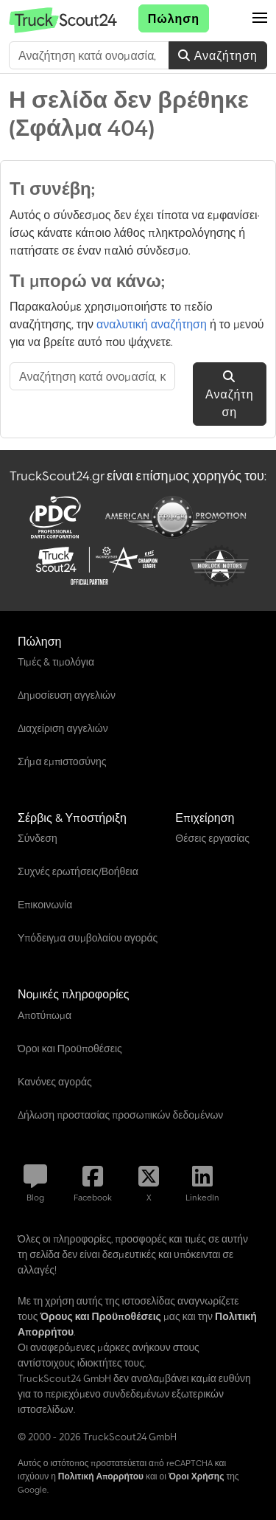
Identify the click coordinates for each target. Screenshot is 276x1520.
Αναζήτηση (218, 55)
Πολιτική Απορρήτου (101, 1476)
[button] (259, 18)
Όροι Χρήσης (196, 1476)
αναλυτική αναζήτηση (151, 324)
